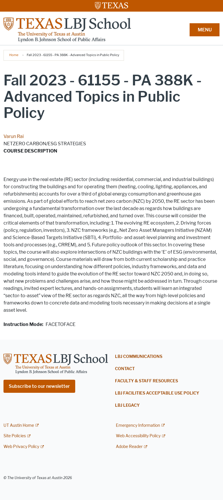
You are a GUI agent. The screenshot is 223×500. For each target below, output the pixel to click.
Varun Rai (13, 136)
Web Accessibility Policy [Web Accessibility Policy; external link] (138, 435)
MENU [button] (205, 30)
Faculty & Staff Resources (146, 381)
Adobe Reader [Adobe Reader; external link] (129, 446)
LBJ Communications (138, 356)
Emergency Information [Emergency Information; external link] (138, 425)
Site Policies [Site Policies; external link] (14, 435)
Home (13, 55)
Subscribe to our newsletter (39, 386)
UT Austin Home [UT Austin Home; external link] (18, 425)
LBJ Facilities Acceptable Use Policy (157, 393)
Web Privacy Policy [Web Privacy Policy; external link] (21, 446)
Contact (125, 368)
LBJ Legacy (127, 405)
